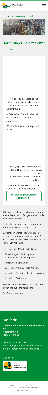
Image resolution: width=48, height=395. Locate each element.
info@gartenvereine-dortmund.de (26, 345)
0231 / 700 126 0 (18, 342)
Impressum (22, 385)
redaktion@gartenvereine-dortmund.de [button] (24, 196)
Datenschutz (34, 385)
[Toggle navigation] (44, 5)
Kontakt (12, 385)
